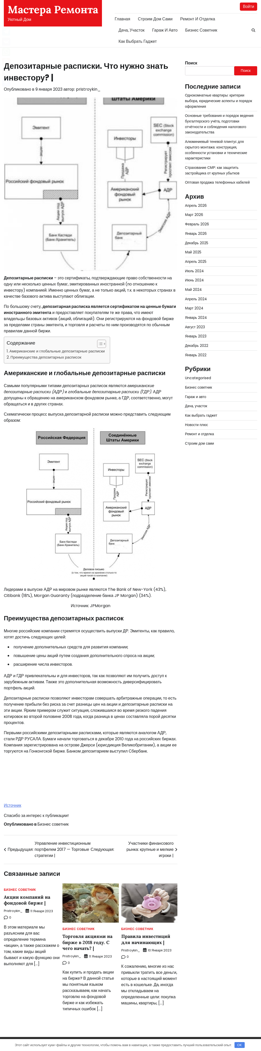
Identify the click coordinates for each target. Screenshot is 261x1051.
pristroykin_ (88, 89)
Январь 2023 (196, 330)
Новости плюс (196, 417)
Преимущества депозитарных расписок (45, 357)
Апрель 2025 (195, 257)
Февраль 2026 (197, 220)
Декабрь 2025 (196, 239)
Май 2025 (193, 248)
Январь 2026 (196, 230)
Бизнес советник (201, 30)
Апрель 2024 (196, 293)
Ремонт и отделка (197, 19)
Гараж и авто (165, 30)
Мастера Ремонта (53, 9)
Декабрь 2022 (196, 339)
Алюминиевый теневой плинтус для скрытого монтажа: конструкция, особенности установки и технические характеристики (216, 148)
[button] (99, 343)
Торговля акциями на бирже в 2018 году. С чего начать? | (87, 942)
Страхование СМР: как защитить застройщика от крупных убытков (212, 168)
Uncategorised (198, 371)
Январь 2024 (196, 312)
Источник (12, 806)
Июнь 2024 (194, 275)
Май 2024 (193, 284)
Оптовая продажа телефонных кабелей (217, 179)
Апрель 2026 (196, 202)
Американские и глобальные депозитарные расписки (57, 351)
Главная (122, 19)
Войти (248, 6)
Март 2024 (194, 303)
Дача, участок (132, 30)
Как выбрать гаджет (138, 41)
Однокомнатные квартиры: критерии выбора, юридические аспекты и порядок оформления (219, 101)
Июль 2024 (194, 266)
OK (239, 1045)
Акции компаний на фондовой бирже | (27, 900)
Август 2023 (195, 321)
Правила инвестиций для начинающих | (145, 939)
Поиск (191, 63)
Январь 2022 (196, 348)
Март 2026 (194, 211)
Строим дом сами (155, 19)
